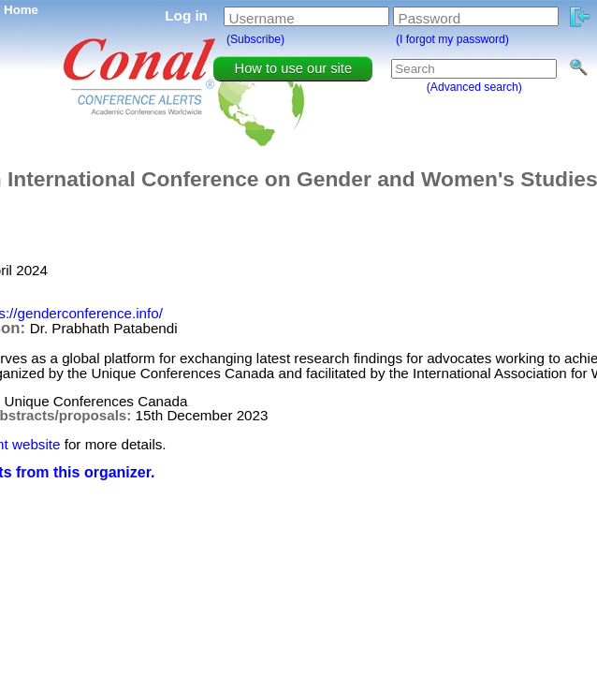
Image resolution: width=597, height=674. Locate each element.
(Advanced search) (474, 87)
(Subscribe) (255, 39)
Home (21, 10)
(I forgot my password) (452, 39)
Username (262, 18)
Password (430, 18)
